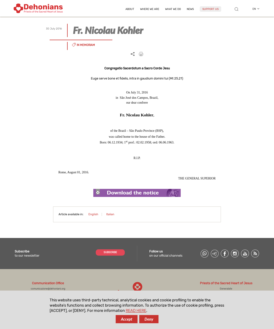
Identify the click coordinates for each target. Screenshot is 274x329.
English (93, 214)
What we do (173, 9)
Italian (110, 214)
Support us (210, 9)
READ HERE (136, 310)
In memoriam (86, 45)
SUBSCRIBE (110, 252)
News (190, 9)
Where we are (149, 9)
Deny (149, 319)
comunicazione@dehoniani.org (48, 288)
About (129, 9)
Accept (126, 319)
